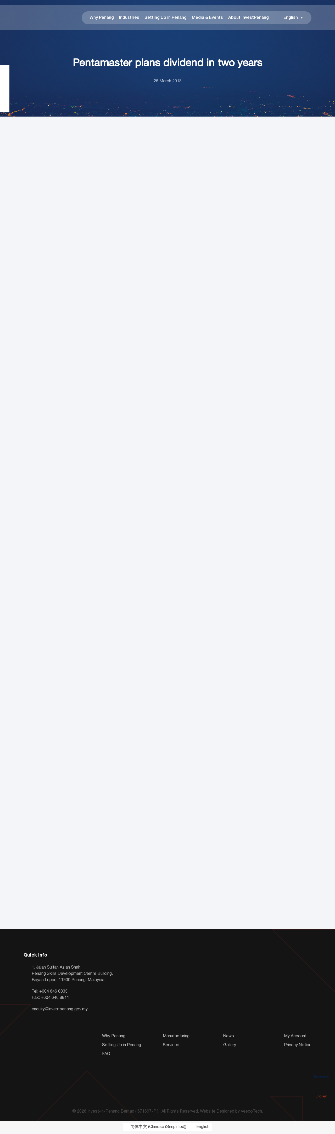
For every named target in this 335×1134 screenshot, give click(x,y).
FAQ (106, 1055)
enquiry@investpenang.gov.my (60, 1010)
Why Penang (102, 18)
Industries (129, 18)
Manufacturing (176, 1037)
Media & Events (207, 18)
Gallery (229, 1046)
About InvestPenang (248, 18)
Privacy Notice (297, 1046)
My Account (295, 1037)
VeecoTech (251, 1113)
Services (171, 1046)
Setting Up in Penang (165, 18)
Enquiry (321, 1089)
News (228, 1037)
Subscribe (321, 1069)
